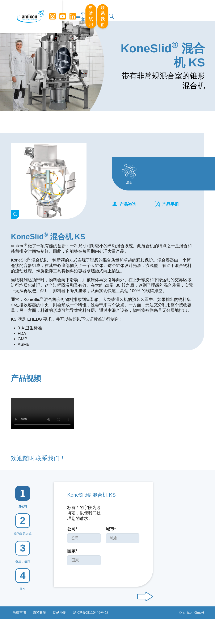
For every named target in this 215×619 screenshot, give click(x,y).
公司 (72, 529)
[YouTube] (61, 10)
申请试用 (154, 10)
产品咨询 (124, 204)
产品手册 (166, 204)
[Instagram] (51, 10)
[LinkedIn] (72, 10)
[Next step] (145, 596)
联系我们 (178, 10)
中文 (138, 11)
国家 (72, 551)
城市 (111, 529)
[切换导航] (107, 10)
